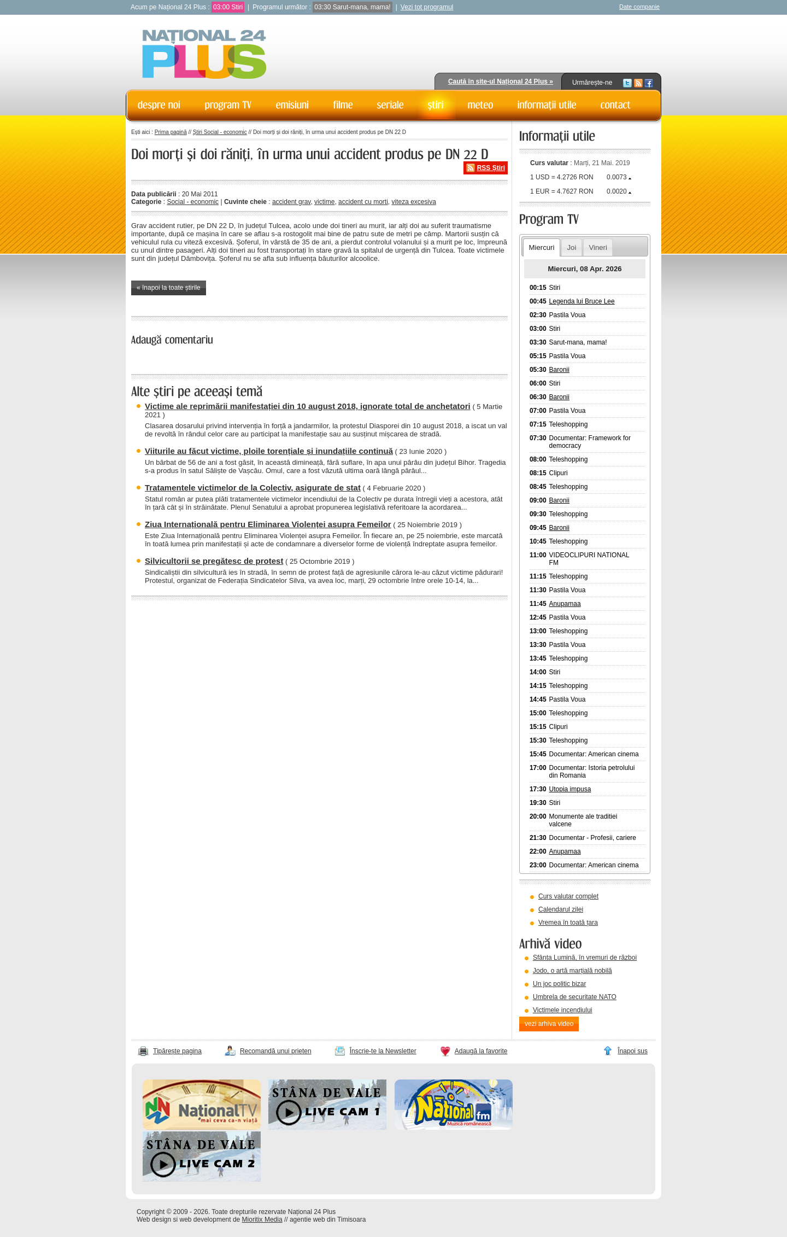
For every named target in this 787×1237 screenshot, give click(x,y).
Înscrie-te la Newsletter (383, 1051)
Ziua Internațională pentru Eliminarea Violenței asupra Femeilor (268, 524)
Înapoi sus (633, 1051)
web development (205, 1219)
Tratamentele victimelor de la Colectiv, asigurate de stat (253, 487)
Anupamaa (565, 604)
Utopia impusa (570, 789)
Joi (571, 247)
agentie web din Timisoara (328, 1219)
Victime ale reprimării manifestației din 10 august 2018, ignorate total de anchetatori (308, 406)
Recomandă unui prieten (276, 1051)
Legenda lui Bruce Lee (582, 301)
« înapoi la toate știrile (169, 287)
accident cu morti (363, 202)
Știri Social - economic (220, 132)
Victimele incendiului (562, 1010)
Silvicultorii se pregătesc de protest (214, 560)
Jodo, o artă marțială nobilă (572, 971)
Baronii (559, 370)
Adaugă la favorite (481, 1051)
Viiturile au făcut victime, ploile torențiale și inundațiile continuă (269, 451)
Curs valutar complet (568, 896)
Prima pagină (171, 132)
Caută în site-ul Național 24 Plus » (500, 81)
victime (324, 202)
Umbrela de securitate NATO (574, 997)
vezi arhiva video (549, 1024)
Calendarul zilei (560, 909)
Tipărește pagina (177, 1051)
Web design (154, 1219)
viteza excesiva (413, 202)
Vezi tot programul (427, 7)
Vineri (598, 247)
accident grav (291, 202)
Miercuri (541, 247)
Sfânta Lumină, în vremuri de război (585, 957)
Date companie (639, 6)
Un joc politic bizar (559, 984)
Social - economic (193, 202)
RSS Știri (491, 168)
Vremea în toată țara (568, 922)
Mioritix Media (262, 1219)
